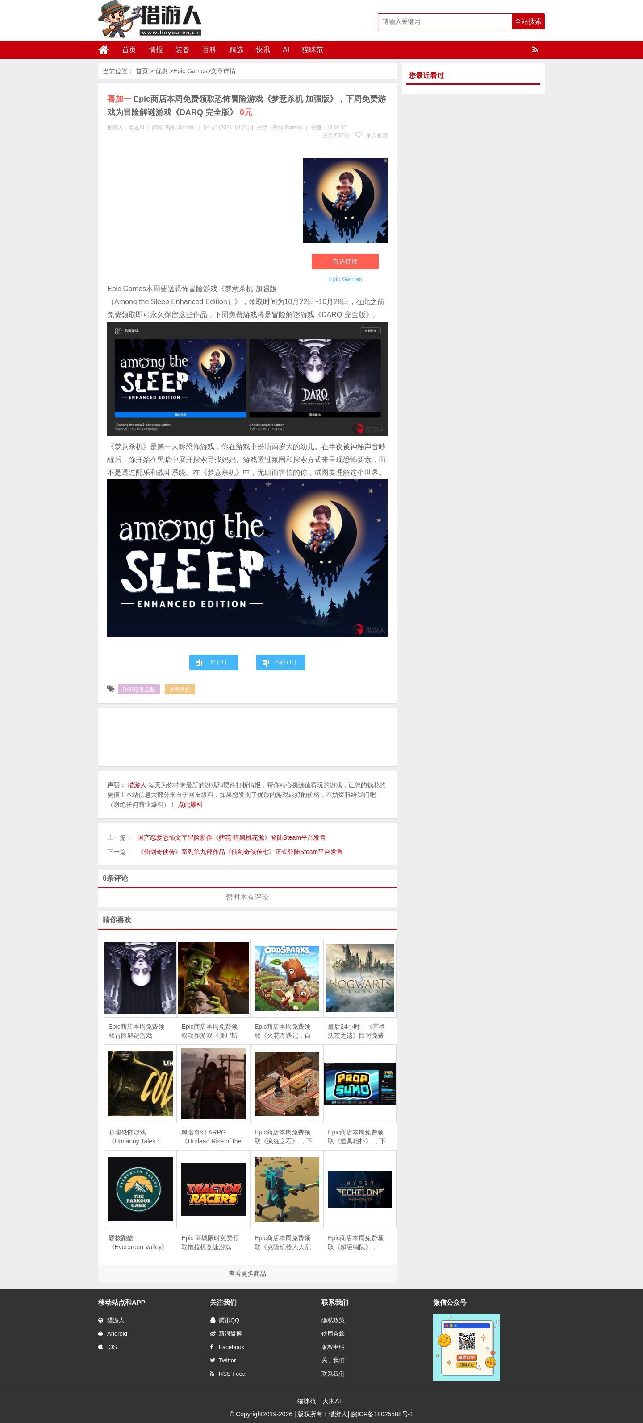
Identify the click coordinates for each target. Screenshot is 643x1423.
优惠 (161, 70)
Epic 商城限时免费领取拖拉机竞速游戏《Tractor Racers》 (210, 1242)
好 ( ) (218, 662)
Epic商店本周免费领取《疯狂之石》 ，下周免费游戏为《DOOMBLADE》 (284, 1137)
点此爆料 (190, 804)
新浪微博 (226, 1333)
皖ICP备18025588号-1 (382, 1414)
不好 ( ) (285, 662)
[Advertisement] (200, 215)
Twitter (223, 1360)
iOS (107, 1347)
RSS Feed (228, 1373)
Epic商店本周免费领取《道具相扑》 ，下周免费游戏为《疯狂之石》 (357, 1137)
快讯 (263, 50)
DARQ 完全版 (138, 689)
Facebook (227, 1347)
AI (286, 50)
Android (112, 1333)
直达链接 (345, 261)
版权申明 (333, 1347)
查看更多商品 (247, 1273)
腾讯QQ (224, 1320)
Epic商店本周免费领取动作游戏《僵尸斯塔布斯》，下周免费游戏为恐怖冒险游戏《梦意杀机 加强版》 (210, 1031)
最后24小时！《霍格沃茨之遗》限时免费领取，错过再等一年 (356, 1031)
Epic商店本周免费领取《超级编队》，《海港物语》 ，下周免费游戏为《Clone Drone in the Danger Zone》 (357, 1242)
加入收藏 (371, 135)
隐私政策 (333, 1320)
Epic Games (190, 70)
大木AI (331, 1401)
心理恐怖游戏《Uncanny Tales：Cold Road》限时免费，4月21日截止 (136, 1137)
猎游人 (111, 1320)
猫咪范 (312, 50)
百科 (209, 50)
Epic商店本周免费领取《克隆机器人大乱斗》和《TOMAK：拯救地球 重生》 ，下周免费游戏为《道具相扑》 (284, 1242)
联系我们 (333, 1373)
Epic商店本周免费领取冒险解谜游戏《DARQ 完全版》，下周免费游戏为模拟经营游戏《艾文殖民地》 (137, 1031)
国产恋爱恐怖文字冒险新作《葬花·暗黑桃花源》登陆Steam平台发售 (232, 837)
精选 (236, 50)
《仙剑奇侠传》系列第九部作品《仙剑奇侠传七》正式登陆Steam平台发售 (240, 851)
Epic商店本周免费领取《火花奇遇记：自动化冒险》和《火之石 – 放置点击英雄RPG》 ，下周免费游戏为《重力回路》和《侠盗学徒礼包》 (284, 1031)
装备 (182, 50)
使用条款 (333, 1333)
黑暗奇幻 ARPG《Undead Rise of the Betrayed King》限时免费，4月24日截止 (211, 1137)
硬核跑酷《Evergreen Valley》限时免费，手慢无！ (138, 1242)
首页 (129, 50)
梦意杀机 (180, 689)
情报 (156, 50)
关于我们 (333, 1360)
